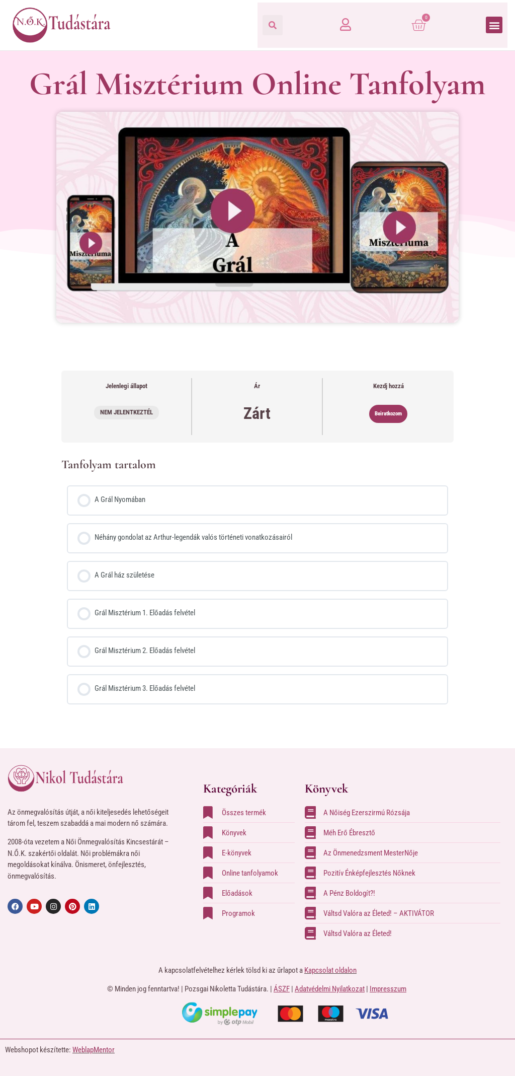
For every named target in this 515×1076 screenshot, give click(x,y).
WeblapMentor (93, 1049)
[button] (273, 25)
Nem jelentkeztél (126, 412)
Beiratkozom (388, 413)
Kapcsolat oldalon (330, 970)
